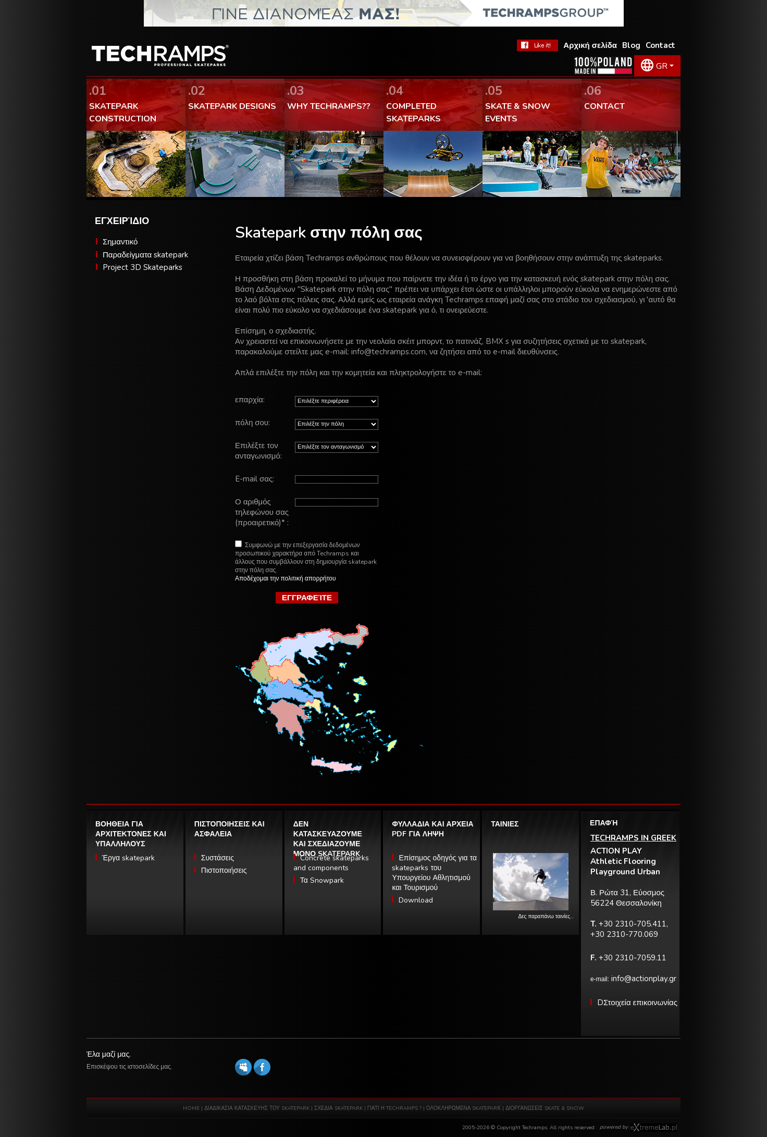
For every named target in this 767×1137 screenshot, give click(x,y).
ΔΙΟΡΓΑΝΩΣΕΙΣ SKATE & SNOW (544, 1108)
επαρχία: (250, 399)
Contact (660, 45)
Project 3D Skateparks (142, 267)
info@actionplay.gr (643, 978)
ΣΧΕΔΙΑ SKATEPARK (338, 1108)
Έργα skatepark (128, 858)
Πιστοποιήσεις (224, 870)
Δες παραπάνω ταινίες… (546, 916)
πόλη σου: (252, 422)
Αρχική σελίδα (590, 45)
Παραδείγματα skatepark (145, 255)
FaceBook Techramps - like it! (537, 45)
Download (416, 900)
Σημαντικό (120, 242)
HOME (191, 1108)
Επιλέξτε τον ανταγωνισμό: (258, 450)
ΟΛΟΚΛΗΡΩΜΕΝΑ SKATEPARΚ (463, 1108)
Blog (631, 45)
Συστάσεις (217, 858)
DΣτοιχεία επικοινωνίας (637, 1002)
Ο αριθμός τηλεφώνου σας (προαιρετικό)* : (262, 512)
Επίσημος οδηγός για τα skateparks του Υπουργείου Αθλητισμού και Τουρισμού (434, 873)
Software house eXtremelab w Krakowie (653, 1127)
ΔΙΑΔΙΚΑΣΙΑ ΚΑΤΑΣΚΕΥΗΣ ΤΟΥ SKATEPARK (257, 1108)
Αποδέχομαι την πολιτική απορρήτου (285, 578)
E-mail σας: (254, 479)
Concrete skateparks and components (331, 863)
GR (661, 66)
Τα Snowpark (322, 880)
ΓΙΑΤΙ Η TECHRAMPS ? (395, 1108)
